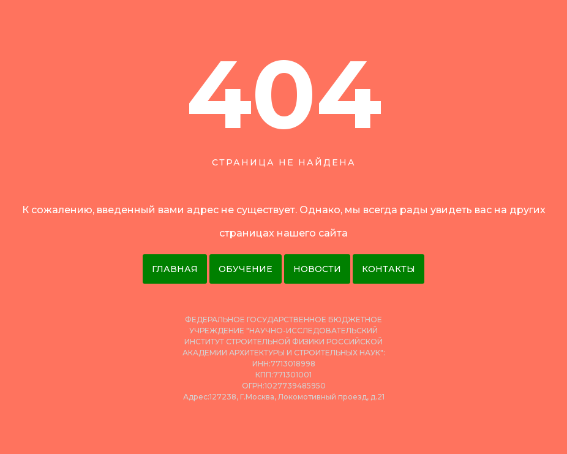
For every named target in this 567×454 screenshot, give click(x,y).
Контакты (388, 268)
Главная (175, 268)
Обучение (245, 268)
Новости (317, 268)
